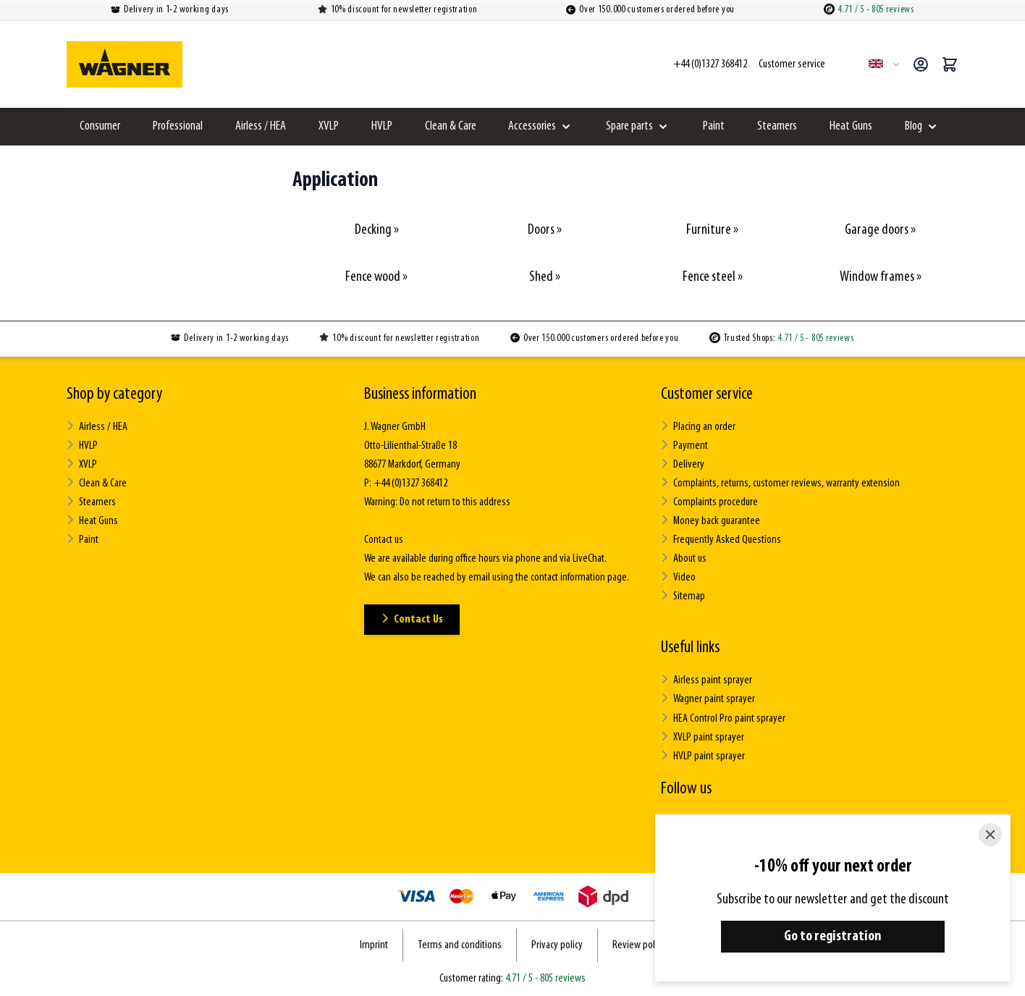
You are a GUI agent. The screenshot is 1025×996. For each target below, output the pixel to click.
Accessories (532, 126)
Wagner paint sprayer (708, 699)
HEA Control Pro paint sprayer (723, 718)
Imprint (374, 944)
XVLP (329, 126)
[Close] (990, 834)
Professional (178, 126)
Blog (913, 126)
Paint (714, 126)
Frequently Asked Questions (721, 539)
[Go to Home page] (124, 64)
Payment (684, 445)
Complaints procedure (709, 502)
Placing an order (698, 427)
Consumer (100, 126)
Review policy (638, 944)
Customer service (707, 394)
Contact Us (412, 619)
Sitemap (683, 596)
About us (683, 558)
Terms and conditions (460, 944)
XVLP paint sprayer (702, 736)
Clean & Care (450, 126)
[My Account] (920, 64)
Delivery (682, 464)
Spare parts (629, 126)
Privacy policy (557, 944)
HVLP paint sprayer (703, 755)
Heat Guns (851, 126)
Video (678, 577)
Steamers (777, 126)
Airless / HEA (260, 126)
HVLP (381, 126)
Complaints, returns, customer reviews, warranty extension (780, 483)
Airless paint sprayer (706, 680)
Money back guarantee (710, 521)
